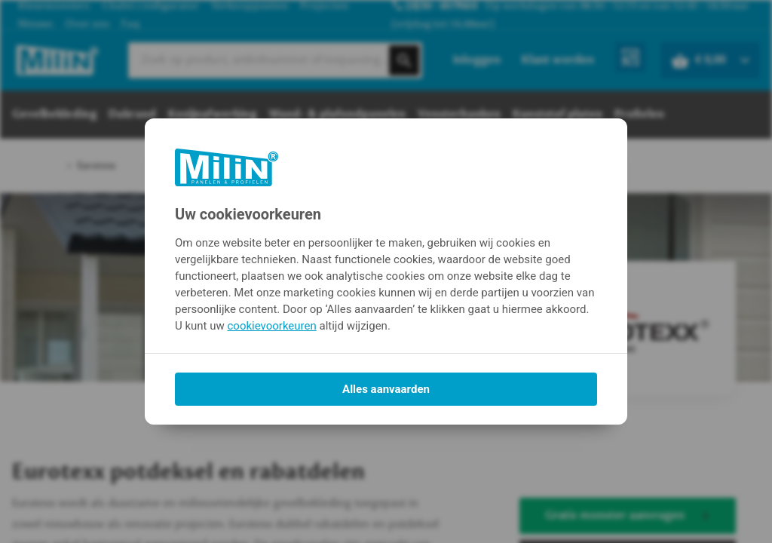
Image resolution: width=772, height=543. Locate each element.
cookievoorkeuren (272, 326)
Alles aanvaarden (386, 389)
